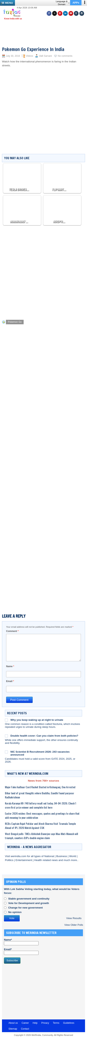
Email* (21, 951)
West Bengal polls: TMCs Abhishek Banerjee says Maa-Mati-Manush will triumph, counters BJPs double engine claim (41, 836)
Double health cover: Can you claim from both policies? (44, 735)
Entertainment (24, 860)
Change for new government (25, 907)
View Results (73, 918)
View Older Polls (73, 924)
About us (13, 1023)
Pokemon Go (15, 322)
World (73, 856)
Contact (25, 1028)
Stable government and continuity (28, 898)
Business (62, 856)
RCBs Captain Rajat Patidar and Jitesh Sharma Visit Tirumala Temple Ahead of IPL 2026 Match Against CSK (40, 825)
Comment (12, 631)
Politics (9, 860)
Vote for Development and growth (28, 903)
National (49, 856)
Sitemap (12, 1028)
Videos (29, 56)
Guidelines (68, 1023)
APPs (75, 2)
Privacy (45, 1023)
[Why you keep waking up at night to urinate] (6, 720)
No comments (65, 56)
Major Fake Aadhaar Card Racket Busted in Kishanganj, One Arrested (40, 787)
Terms (56, 1023)
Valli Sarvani (45, 56)
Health (38, 860)
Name (10, 666)
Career (25, 1023)
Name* (21, 941)
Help (35, 1023)
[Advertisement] (45, 31)
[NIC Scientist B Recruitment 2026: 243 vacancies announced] (6, 751)
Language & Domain (62, 2)
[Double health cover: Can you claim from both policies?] (6, 735)
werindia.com (19, 856)
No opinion (15, 912)
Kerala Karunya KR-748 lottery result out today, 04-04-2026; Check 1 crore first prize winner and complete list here (40, 805)
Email (10, 681)
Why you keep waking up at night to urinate (36, 719)
